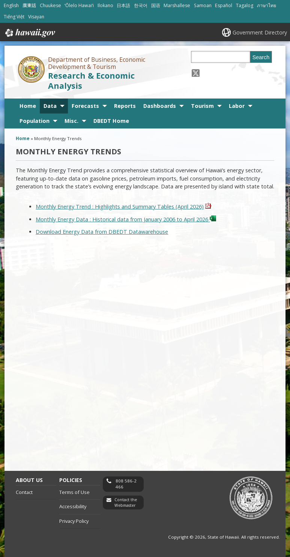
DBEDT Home (111, 120)
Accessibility (72, 506)
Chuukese (50, 5)
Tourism (202, 105)
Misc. (71, 120)
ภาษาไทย (266, 5)
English (11, 5)
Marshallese (177, 5)
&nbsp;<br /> (145, 351)
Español (223, 5)
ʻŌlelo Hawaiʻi (79, 5)
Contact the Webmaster (125, 502)
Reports (125, 105)
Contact (24, 492)
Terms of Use (74, 492)
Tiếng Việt (14, 16)
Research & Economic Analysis (91, 80)
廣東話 (29, 5)
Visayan (36, 16)
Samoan (203, 5)
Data (50, 105)
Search (261, 57)
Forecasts (85, 105)
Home (28, 105)
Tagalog (244, 5)
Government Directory (260, 32)
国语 (155, 5)
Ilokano (105, 5)
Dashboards (159, 105)
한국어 (140, 5)
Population (35, 120)
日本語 (123, 5)
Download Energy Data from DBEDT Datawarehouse (102, 231)
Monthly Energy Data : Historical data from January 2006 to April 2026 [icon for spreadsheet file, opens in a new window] (126, 219)
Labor (237, 105)
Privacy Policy (74, 521)
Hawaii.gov (29, 33)
